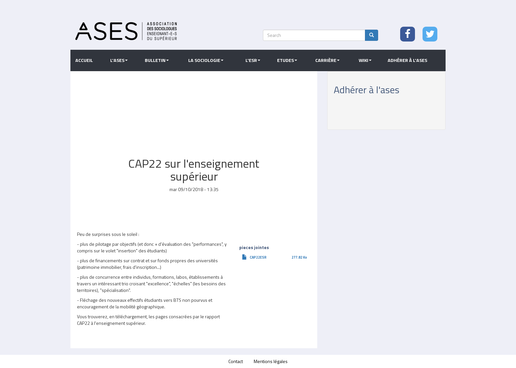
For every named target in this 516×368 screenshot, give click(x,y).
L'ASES (119, 60)
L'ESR (252, 60)
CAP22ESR (258, 257)
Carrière (327, 60)
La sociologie (205, 60)
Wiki (365, 60)
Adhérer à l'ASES (407, 60)
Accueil (84, 60)
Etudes (287, 60)
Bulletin (157, 60)
